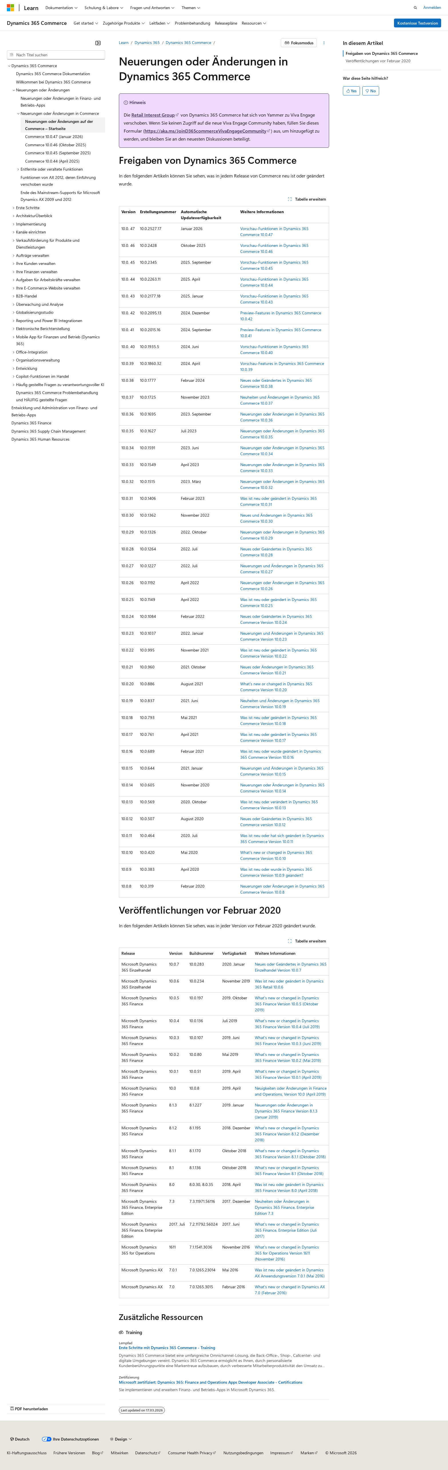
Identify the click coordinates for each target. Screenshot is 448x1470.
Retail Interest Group (153, 115)
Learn (124, 42)
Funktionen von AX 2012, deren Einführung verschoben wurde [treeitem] (58, 181)
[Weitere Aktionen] (324, 42)
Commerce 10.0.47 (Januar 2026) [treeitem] (54, 136)
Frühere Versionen (69, 1452)
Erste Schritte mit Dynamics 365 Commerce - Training (167, 1347)
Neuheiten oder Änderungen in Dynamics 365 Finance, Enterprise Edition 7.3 (284, 1207)
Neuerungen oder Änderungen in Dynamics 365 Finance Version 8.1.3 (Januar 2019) (286, 1111)
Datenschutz (146, 1452)
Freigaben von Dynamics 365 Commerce (382, 53)
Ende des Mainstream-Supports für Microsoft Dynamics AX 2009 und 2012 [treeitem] (60, 196)
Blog (96, 1452)
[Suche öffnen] (415, 8)
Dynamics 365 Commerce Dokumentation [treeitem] (53, 73)
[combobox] (56, 54)
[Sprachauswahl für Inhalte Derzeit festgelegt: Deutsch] (20, 1439)
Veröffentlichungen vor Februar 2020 (378, 60)
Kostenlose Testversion (417, 23)
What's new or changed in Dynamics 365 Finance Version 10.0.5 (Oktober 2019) (287, 1003)
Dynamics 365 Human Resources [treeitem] (40, 439)
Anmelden (432, 7)
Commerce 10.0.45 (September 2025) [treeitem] (58, 152)
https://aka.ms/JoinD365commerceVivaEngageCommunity (205, 131)
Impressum (280, 1452)
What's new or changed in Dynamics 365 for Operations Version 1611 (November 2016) (287, 1253)
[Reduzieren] (98, 43)
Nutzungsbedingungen (243, 1452)
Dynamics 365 (147, 42)
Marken (307, 1452)
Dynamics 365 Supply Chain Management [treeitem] (48, 431)
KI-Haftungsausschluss (27, 1452)
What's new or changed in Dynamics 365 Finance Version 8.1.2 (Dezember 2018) (287, 1134)
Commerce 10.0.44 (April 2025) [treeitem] (52, 161)
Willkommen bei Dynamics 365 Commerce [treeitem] (53, 82)
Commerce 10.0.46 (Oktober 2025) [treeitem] (55, 144)
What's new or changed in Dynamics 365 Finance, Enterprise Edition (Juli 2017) (287, 1230)
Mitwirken (119, 1452)
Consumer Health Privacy (190, 1452)
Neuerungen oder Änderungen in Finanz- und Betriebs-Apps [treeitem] (61, 101)
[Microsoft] (10, 7)
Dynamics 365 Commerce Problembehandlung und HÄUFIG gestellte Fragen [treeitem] (57, 396)
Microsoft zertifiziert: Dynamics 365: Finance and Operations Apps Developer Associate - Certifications (210, 1382)
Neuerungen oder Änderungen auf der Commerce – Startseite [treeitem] (59, 125)
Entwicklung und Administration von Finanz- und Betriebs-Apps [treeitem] (54, 411)
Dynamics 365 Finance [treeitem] (31, 423)
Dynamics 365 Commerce (188, 42)
